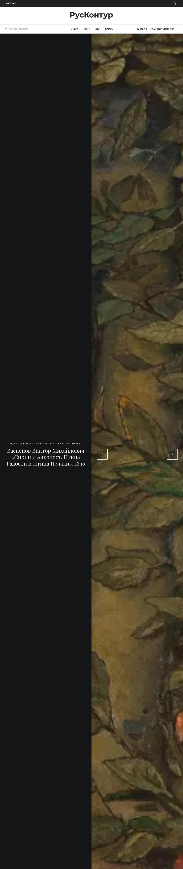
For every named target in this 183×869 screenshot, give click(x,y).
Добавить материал (162, 29)
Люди (86, 29)
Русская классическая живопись (28, 443)
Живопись (63, 443)
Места (74, 29)
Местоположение (18, 29)
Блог (98, 29)
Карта (109, 29)
